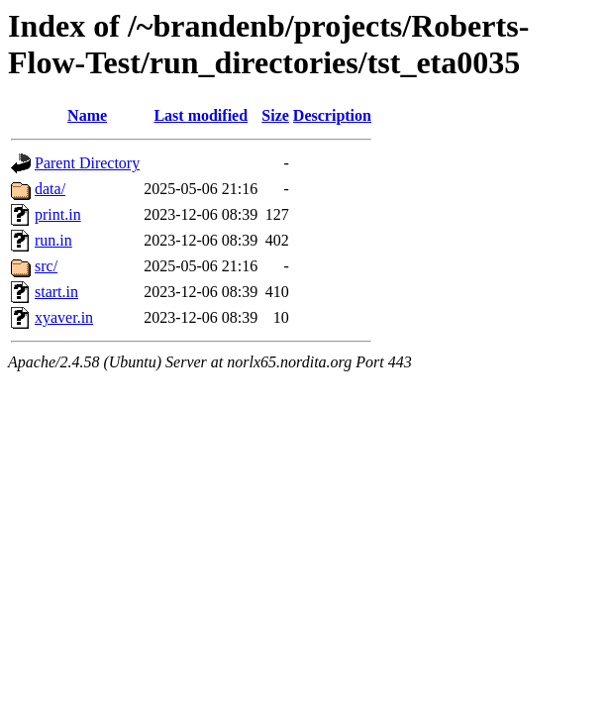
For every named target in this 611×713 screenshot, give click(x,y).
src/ (46, 265)
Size (275, 115)
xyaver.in (64, 317)
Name (87, 115)
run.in (53, 240)
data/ (50, 188)
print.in (58, 214)
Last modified (200, 115)
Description (332, 115)
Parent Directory (87, 162)
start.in (56, 291)
